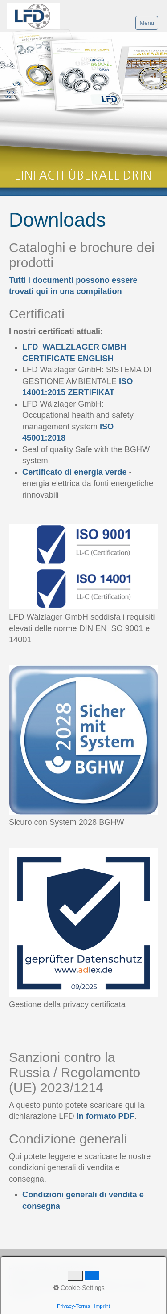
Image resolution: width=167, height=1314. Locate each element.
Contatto (40, 1268)
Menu (146, 23)
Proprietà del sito (78, 1268)
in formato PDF (105, 1116)
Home (16, 1268)
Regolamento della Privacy (42, 1277)
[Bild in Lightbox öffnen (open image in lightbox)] (83, 566)
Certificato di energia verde (74, 472)
